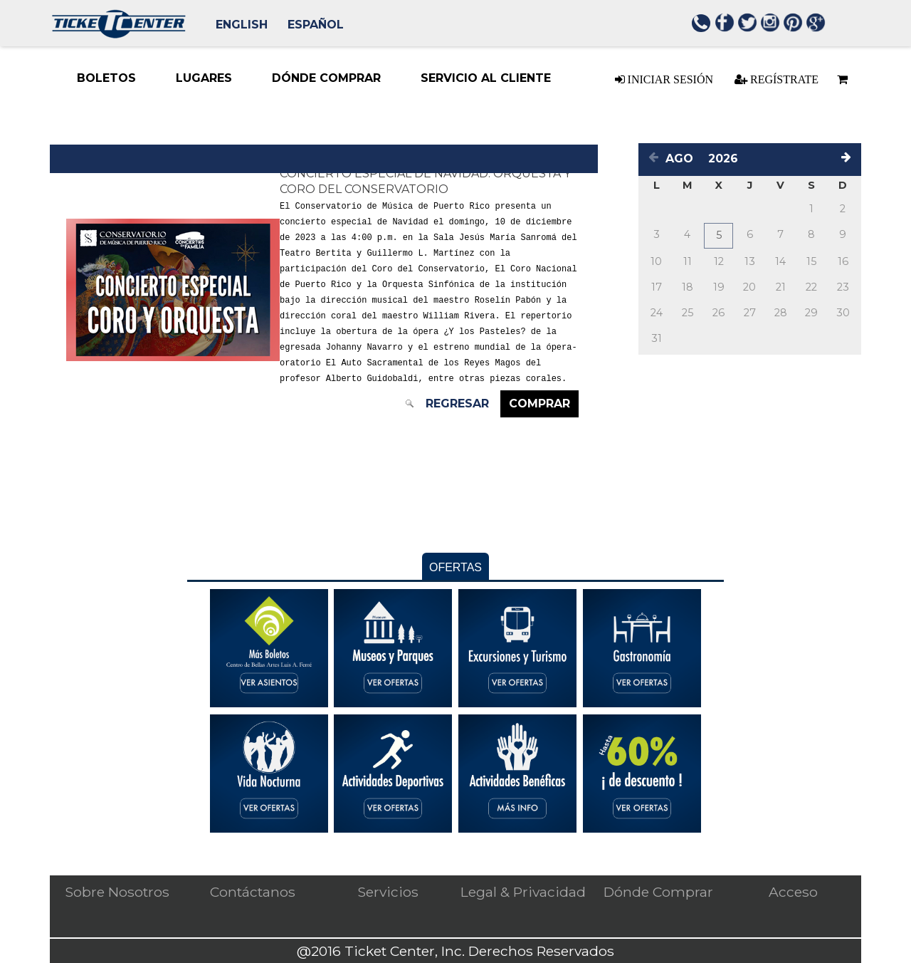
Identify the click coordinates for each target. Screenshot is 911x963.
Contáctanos (252, 891)
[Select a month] (682, 158)
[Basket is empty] (840, 79)
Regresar (460, 403)
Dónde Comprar (658, 891)
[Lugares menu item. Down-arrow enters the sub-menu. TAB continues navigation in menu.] (204, 78)
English (242, 24)
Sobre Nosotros (117, 891)
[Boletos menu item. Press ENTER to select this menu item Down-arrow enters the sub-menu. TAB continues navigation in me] (106, 78)
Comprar (542, 403)
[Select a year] (727, 158)
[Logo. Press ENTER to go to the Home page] (118, 34)
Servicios (387, 891)
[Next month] (848, 159)
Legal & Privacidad (523, 891)
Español (316, 24)
